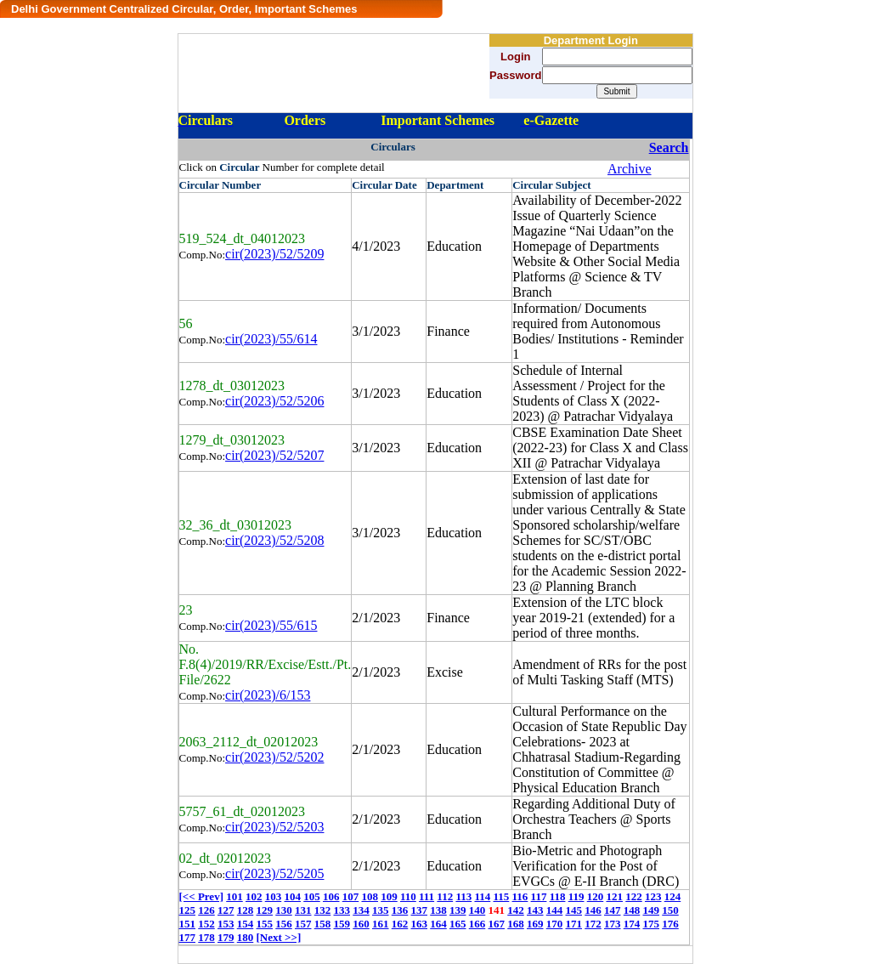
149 (651, 910)
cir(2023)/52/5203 (274, 826)
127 (226, 910)
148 (632, 910)
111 (426, 896)
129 (265, 910)
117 (539, 896)
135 (380, 910)
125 (187, 910)
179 (226, 937)
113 (463, 896)
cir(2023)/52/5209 (274, 254)
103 (273, 896)
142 (515, 910)
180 (245, 937)
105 (311, 896)
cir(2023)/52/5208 (274, 540)
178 (206, 937)
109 (389, 896)
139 (457, 910)
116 (520, 896)
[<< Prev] (201, 896)
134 (361, 910)
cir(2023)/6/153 (267, 695)
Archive (629, 169)
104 (292, 896)
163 (419, 923)
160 (361, 923)
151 (187, 923)
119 (576, 896)
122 (633, 896)
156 (283, 923)
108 (369, 896)
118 (558, 896)
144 (554, 910)
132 (322, 910)
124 (672, 896)
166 (477, 923)
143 (535, 910)
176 (670, 923)
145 (574, 910)
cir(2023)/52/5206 (274, 401)
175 (651, 923)
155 (265, 923)
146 (593, 910)
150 (670, 910)
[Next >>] (279, 937)
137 (419, 910)
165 (457, 923)
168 (515, 923)
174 (632, 923)
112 (445, 896)
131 (303, 910)
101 (234, 896)
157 (303, 923)
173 (612, 923)
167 (497, 923)
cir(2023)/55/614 (271, 339)
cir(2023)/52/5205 (274, 873)
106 (331, 896)
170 (554, 923)
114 (482, 896)
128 (245, 910)
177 (187, 937)
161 (380, 923)
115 (502, 896)
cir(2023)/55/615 (271, 625)
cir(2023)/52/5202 (274, 757)
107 (350, 896)
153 (226, 923)
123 (653, 896)
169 (535, 923)
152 (206, 923)
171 (574, 923)
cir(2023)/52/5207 (274, 455)
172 (593, 923)
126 (206, 910)
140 (477, 910)
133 (342, 910)
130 (283, 910)
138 (438, 910)
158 (322, 923)
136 (400, 910)
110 (408, 896)
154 (245, 923)
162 (400, 923)
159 (342, 923)
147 (612, 910)
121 (614, 896)
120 (595, 896)
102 (254, 896)
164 (438, 923)
